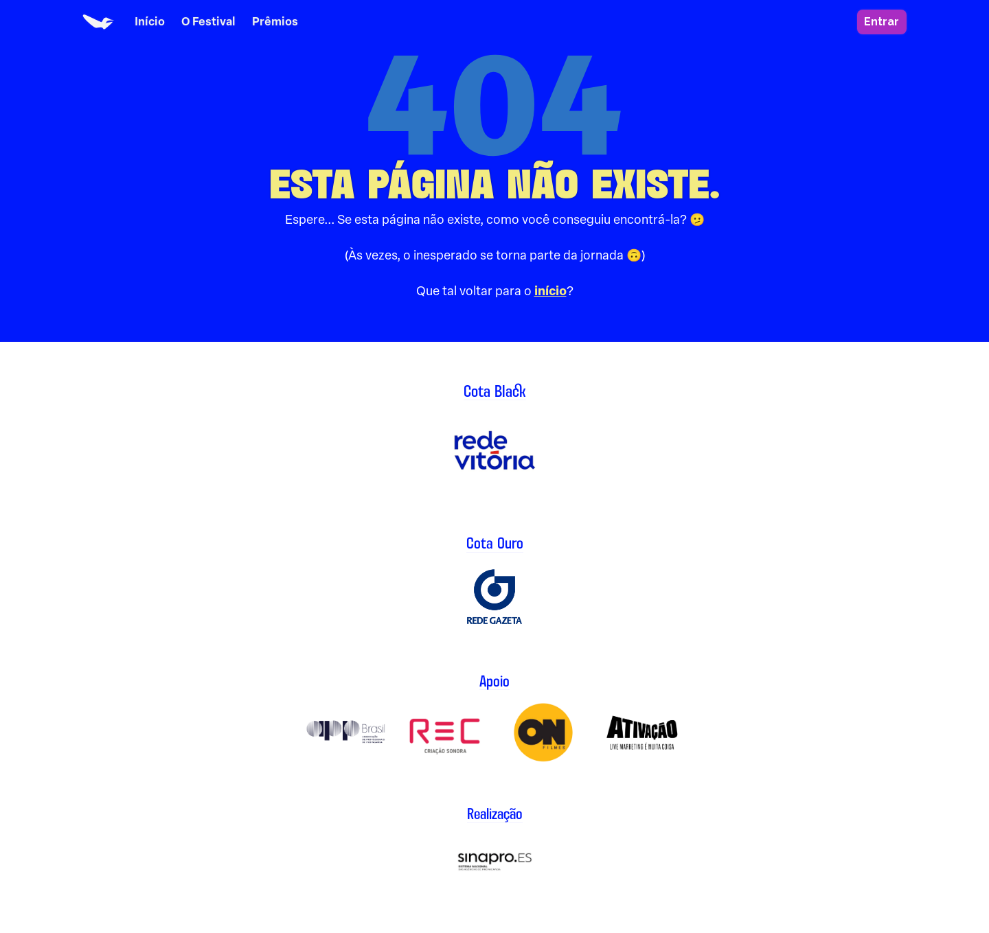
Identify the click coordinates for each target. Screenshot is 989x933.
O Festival (208, 21)
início (550, 291)
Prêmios (275, 21)
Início (150, 21)
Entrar (881, 21)
